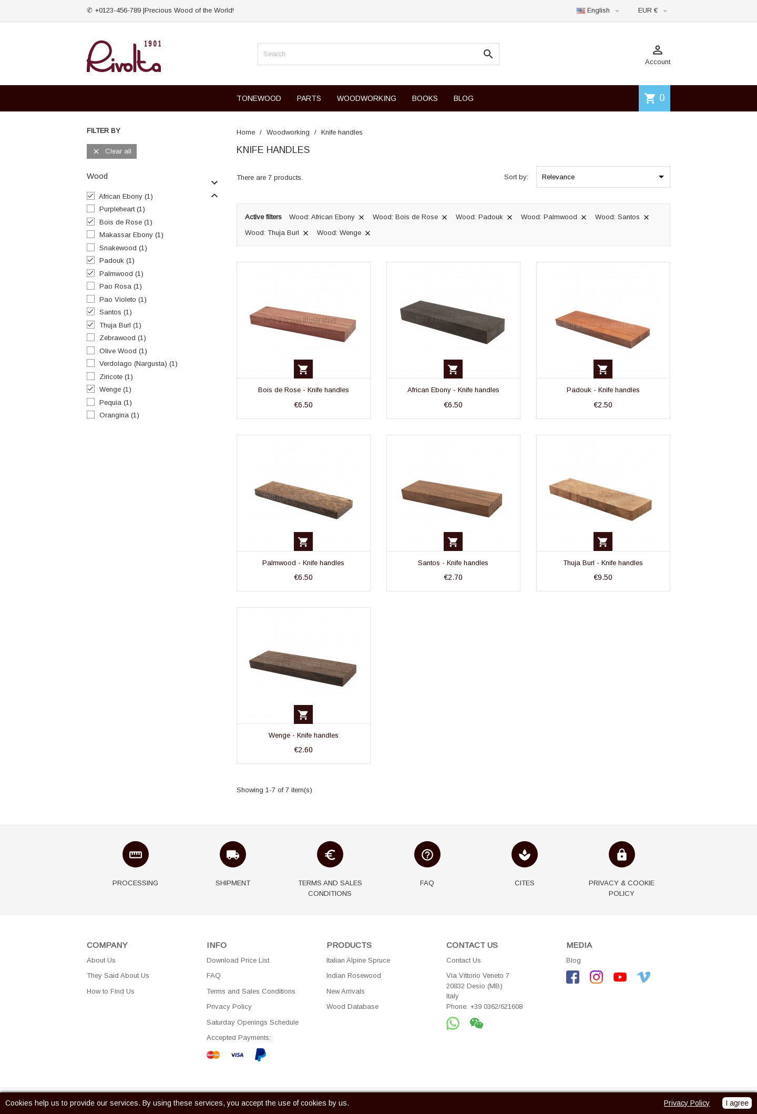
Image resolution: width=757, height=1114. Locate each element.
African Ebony (126, 196)
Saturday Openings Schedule (253, 1022)
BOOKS (425, 98)
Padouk (117, 260)
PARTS (309, 98)
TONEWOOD (259, 98)
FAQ (214, 975)
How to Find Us (111, 991)
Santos (115, 312)
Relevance (605, 176)
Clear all (111, 151)
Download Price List (238, 960)
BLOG (464, 98)
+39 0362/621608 (496, 1006)
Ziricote (116, 377)
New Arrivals (345, 991)
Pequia (115, 402)
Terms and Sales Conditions (251, 991)
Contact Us (463, 960)
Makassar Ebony (131, 235)
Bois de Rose (125, 222)
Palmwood (121, 274)
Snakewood (123, 248)
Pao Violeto (123, 299)
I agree (737, 1103)
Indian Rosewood (353, 975)
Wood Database (352, 1006)
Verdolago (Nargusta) (138, 363)
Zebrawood (122, 338)
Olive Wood (123, 351)
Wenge (115, 389)
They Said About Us (118, 975)
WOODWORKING (366, 98)
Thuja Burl (120, 325)
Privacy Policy (229, 1006)
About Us (101, 960)
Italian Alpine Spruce (358, 960)
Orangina (119, 415)
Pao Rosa (120, 286)
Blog (573, 960)
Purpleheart (122, 209)
